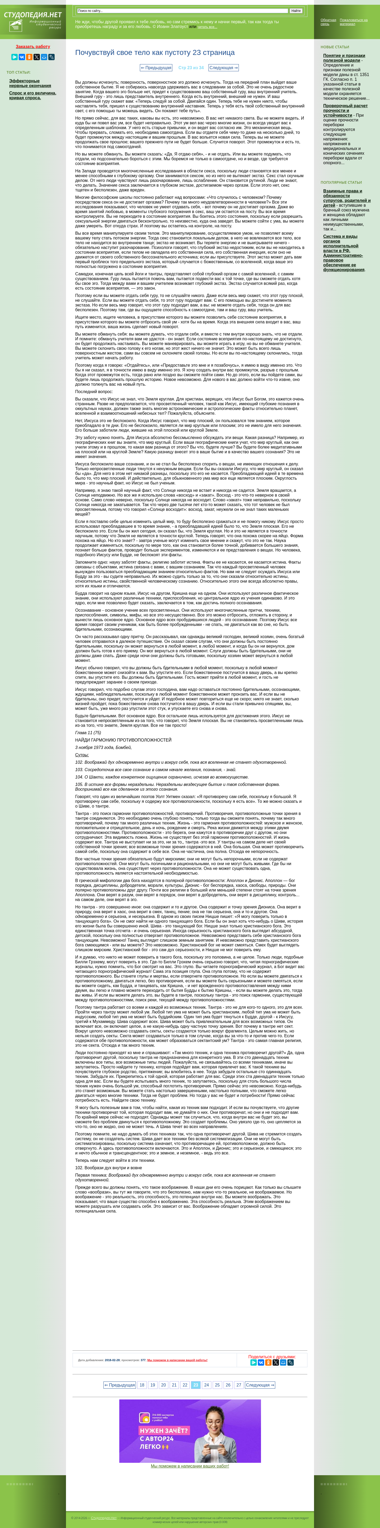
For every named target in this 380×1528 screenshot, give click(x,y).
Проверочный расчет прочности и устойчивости (345, 110)
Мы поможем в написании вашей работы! (177, 1360)
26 (228, 1385)
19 (152, 1385)
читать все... (207, 27)
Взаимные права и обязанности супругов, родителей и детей (347, 198)
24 (206, 1385)
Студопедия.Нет (104, 1517)
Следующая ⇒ (224, 67)
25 (217, 1385)
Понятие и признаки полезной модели (344, 58)
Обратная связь (328, 22)
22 (185, 1385)
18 (142, 1385)
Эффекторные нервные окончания (30, 83)
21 (174, 1385)
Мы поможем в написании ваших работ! (190, 1466)
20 (163, 1385)
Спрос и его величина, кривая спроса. (32, 95)
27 (238, 1385)
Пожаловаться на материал (354, 22)
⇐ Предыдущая (156, 67)
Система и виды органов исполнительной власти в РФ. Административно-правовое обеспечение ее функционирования (343, 253)
